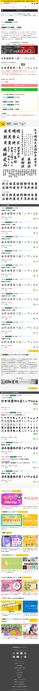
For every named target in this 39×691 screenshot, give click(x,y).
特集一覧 (8, 532)
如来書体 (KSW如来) (6, 281)
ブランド (6, 15)
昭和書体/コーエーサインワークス (16, 15)
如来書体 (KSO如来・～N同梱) (8, 210)
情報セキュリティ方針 (19, 663)
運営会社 (19, 677)
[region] (19, 67)
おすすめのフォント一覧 (21, 555)
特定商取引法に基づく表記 (19, 667)
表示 (23, 64)
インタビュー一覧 (26, 577)
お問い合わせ (19, 674)
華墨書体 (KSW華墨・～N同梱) (11, 109)
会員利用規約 (19, 665)
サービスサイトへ (32, 620)
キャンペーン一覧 (15, 491)
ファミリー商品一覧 (33, 350)
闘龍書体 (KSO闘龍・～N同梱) (8, 473)
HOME (2, 15)
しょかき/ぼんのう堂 (27, 395)
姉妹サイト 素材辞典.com (19, 684)
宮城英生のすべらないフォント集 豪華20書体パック (13, 414)
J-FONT (25, 456)
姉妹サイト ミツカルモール (19, 679)
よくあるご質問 (19, 672)
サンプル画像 (3, 124)
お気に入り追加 (19, 85)
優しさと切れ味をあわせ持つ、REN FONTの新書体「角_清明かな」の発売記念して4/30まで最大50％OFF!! (21, 1)
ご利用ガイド (19, 670)
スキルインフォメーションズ (28, 412)
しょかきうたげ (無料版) (6, 397)
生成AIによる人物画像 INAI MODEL (19, 686)
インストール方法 (22, 124)
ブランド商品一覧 (32, 388)
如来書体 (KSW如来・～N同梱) (8, 267)
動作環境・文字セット (9, 124)
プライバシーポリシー (19, 661)
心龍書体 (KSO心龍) (5, 324)
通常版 (6, 39)
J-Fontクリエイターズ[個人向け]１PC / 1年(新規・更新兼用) (15, 459)
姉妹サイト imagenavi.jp (19, 681)
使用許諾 (15, 124)
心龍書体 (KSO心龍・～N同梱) (8, 296)
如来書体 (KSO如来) (5, 238)
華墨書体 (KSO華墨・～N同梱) (11, 102)
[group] (11, 501)
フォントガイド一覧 (22, 511)
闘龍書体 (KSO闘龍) (5, 444)
